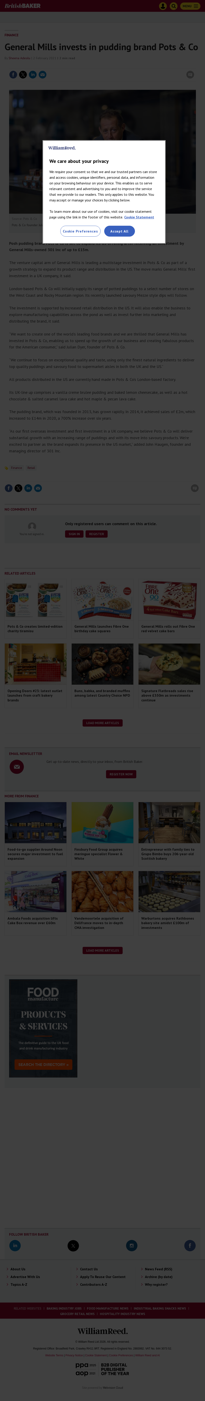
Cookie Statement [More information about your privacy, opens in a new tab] (139, 217)
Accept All (119, 231)
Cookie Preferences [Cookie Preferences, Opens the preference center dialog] (80, 231)
